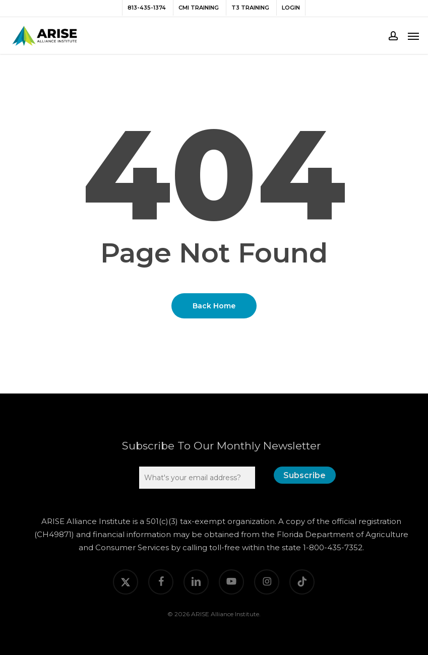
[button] (413, 36)
